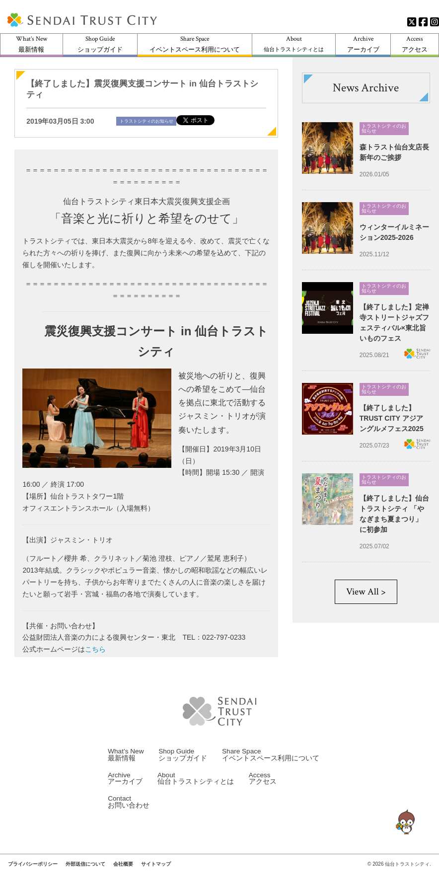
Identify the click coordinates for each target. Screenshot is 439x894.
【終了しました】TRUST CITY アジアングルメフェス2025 (392, 418)
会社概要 (123, 874)
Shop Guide (100, 44)
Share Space (194, 44)
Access (415, 44)
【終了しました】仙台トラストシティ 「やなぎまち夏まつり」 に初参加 (394, 513)
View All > (366, 592)
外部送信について (85, 874)
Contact (128, 812)
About (294, 43)
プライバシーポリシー (33, 874)
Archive (363, 44)
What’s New (31, 44)
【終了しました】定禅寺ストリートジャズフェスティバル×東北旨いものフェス (394, 322)
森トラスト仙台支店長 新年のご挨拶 (394, 152)
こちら (95, 649)
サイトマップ (156, 874)
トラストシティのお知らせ (146, 121)
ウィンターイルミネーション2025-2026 (394, 232)
